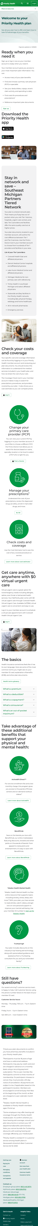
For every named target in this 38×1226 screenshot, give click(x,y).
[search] (22, 3)
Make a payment (26, 1222)
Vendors (6, 1225)
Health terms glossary (11, 681)
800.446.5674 (26, 1187)
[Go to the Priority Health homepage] (8, 3)
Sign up (6, 108)
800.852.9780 (20, 1197)
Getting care (7, 1160)
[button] (19, 8)
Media (22, 1218)
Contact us (6, 1215)
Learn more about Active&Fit (18, 800)
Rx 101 (18, 513)
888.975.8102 (13, 1203)
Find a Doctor (19, 461)
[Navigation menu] (27, 3)
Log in (7, 395)
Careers (23, 1215)
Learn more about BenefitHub (18, 857)
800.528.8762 (21, 1189)
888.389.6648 (13, 1195)
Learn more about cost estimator (18, 562)
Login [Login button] (34, 3)
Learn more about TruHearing (18, 967)
